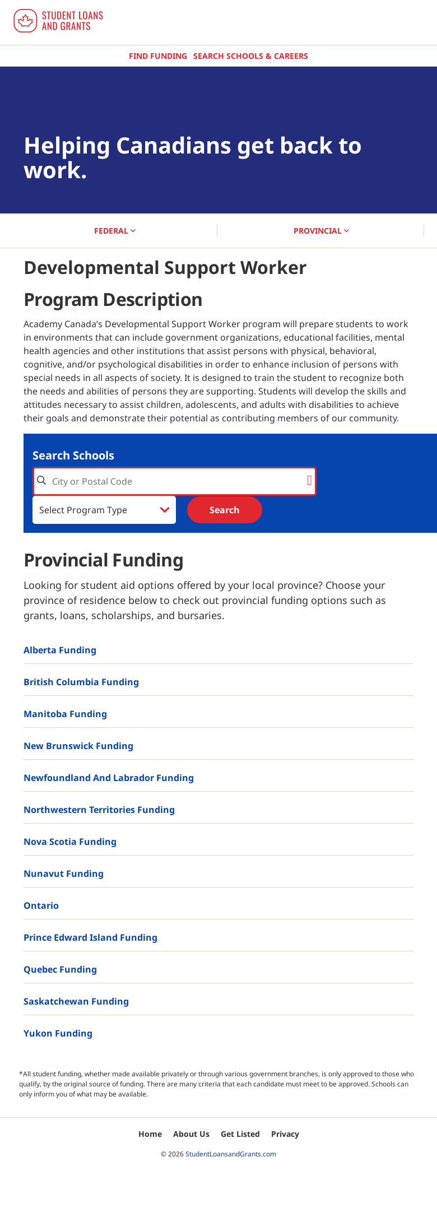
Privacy (285, 1133)
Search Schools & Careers (250, 55)
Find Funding (158, 55)
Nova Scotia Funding (70, 841)
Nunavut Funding (64, 873)
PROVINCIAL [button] (321, 230)
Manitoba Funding (65, 714)
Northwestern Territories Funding (99, 809)
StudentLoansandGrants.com (230, 1154)
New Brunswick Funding (78, 746)
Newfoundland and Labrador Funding (109, 778)
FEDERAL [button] (115, 230)
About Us (191, 1133)
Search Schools (73, 455)
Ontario (41, 905)
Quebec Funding (60, 969)
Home (150, 1133)
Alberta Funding (60, 650)
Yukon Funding (58, 1033)
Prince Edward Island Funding (90, 937)
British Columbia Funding (81, 682)
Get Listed (240, 1133)
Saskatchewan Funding (76, 1001)
